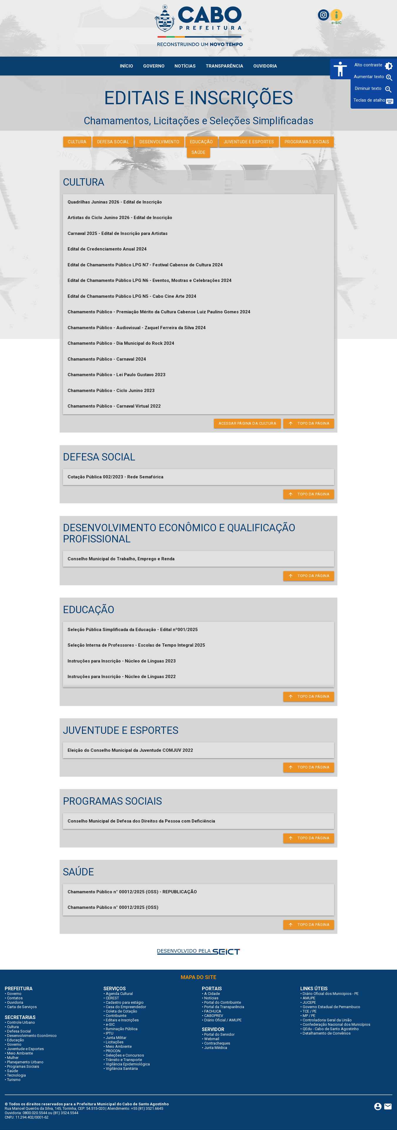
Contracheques (217, 1043)
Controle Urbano (21, 1022)
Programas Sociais (307, 141)
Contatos (15, 998)
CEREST (112, 998)
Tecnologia (16, 1075)
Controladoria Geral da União (327, 1020)
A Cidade (212, 993)
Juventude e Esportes (249, 141)
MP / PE (309, 1015)
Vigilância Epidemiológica (128, 1064)
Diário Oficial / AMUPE (223, 1020)
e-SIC (110, 1024)
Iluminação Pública (122, 1029)
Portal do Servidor (219, 1034)
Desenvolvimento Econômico (32, 1035)
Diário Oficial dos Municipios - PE (331, 993)
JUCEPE (309, 1002)
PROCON (113, 1051)
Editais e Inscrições (122, 1020)
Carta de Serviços (22, 1007)
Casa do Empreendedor (126, 1007)
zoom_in (389, 77)
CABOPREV (213, 1015)
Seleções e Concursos (125, 1055)
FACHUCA (212, 1011)
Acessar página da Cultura (248, 423)
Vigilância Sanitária (122, 1068)
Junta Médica (215, 1047)
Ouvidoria (15, 1002)
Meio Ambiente (20, 1053)
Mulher (13, 1057)
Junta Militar (116, 1037)
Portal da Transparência (224, 1007)
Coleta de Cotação (121, 1011)
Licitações (114, 1042)
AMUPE (309, 998)
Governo (14, 993)
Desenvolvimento (160, 141)
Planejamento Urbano (25, 1062)
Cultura (77, 141)
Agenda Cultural (119, 993)
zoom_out (388, 89)
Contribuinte (116, 1015)
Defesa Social (113, 141)
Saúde (199, 152)
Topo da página (308, 423)
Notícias (211, 998)
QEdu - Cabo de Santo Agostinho (331, 1029)
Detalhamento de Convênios (327, 1033)
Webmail (211, 1039)
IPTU (109, 1033)
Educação (201, 141)
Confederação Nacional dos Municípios (336, 1024)
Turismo (14, 1079)
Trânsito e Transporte (124, 1059)
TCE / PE (309, 1011)
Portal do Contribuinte (222, 1002)
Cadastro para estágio (125, 1002)
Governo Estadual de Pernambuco (331, 1007)
